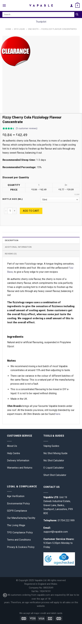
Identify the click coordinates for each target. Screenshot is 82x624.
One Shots (33, 29)
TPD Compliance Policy (20, 532)
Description (11, 240)
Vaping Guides (51, 445)
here (57, 414)
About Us (12, 445)
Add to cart (31, 210)
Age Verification (15, 496)
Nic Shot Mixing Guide (55, 453)
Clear (77, 194)
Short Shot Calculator (54, 475)
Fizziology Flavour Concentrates (59, 29)
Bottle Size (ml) (12, 199)
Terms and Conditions (19, 539)
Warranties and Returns (19, 467)
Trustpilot (41, 21)
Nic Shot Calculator (53, 460)
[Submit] (77, 14)
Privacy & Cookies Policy (21, 547)
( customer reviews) (26, 128)
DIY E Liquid (19, 29)
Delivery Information (18, 460)
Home (8, 29)
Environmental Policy (18, 503)
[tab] (41, 240)
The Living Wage (16, 525)
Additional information (18, 247)
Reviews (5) (11, 254)
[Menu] (4, 5)
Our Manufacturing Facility (21, 517)
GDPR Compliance (17, 510)
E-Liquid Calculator (53, 467)
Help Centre (13, 453)
